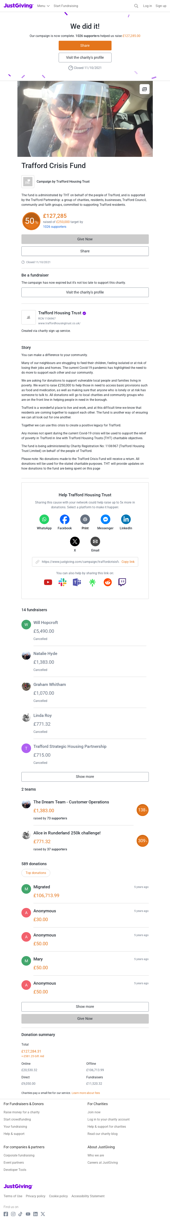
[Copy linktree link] (92, 583)
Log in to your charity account (109, 1119)
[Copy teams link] (77, 582)
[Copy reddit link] (108, 582)
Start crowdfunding (17, 1119)
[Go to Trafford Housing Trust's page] (28, 317)
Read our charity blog (103, 1134)
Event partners (14, 1162)
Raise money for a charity (22, 1112)
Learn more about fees (86, 1093)
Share (85, 45)
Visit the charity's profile (85, 57)
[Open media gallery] (85, 119)
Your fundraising (15, 1126)
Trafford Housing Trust (73, 181)
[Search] (136, 6)
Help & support (14, 1134)
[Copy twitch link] (122, 582)
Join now (94, 1112)
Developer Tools (15, 1170)
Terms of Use (13, 1196)
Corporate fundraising (19, 1155)
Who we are (96, 1155)
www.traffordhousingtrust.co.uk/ (59, 323)
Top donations (36, 873)
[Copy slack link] (62, 582)
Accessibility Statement (88, 1196)
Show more (89, 777)
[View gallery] (145, 89)
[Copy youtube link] (48, 582)
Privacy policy (35, 1196)
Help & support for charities (107, 1126)
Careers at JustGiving (103, 1162)
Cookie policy (58, 1196)
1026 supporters (54, 227)
